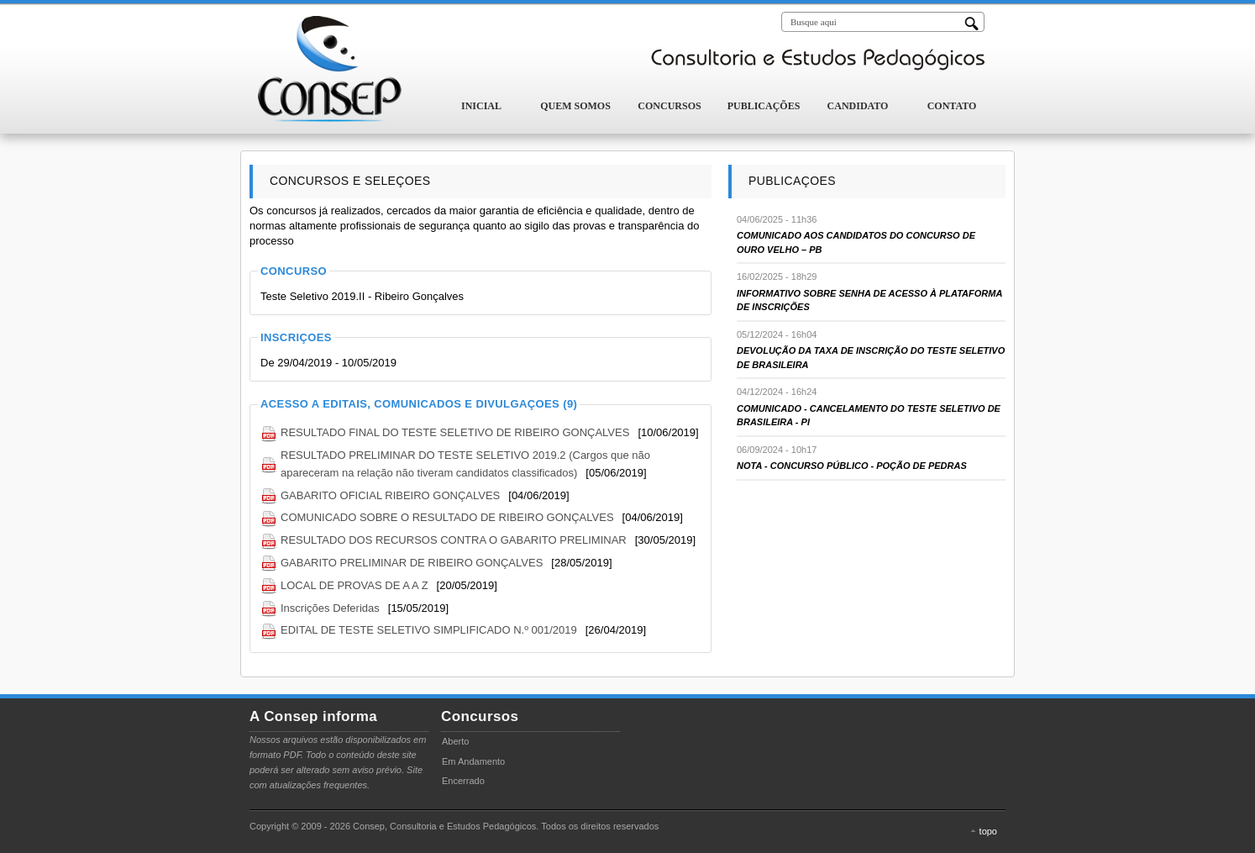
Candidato (858, 106)
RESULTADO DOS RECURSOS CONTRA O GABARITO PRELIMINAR (454, 540)
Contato (952, 106)
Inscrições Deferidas (330, 608)
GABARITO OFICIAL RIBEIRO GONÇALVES (390, 495)
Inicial (481, 106)
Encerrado (463, 781)
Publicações (764, 106)
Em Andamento (473, 761)
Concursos (669, 106)
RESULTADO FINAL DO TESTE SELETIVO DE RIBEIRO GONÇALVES (455, 432)
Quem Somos (575, 106)
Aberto (455, 741)
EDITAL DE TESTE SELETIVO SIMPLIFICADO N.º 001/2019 (429, 630)
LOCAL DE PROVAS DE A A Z (354, 585)
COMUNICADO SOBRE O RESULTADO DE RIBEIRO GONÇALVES (447, 517)
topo (988, 831)
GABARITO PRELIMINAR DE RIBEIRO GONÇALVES (412, 562)
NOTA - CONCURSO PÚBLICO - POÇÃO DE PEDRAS (852, 466)
